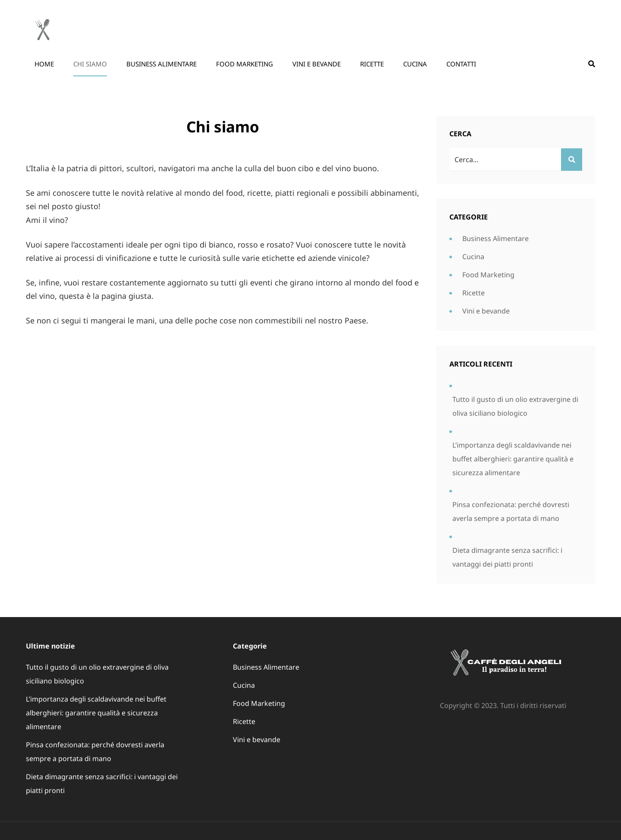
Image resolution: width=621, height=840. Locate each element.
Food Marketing (244, 64)
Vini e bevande (316, 64)
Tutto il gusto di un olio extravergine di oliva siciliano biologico (515, 406)
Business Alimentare (161, 64)
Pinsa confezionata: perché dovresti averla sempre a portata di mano (510, 511)
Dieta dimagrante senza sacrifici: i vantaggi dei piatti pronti (507, 557)
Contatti (461, 64)
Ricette (372, 64)
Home (44, 64)
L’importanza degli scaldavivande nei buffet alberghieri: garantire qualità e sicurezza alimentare (513, 458)
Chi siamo (90, 64)
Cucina (415, 64)
